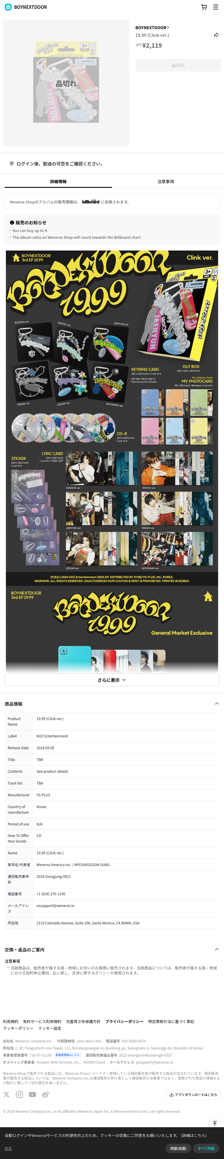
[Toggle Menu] (216, 7)
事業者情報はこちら (68, 1055)
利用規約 (10, 1021)
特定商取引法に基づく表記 (171, 1021)
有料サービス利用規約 (42, 1021)
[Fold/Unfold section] (112, 703)
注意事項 (165, 181)
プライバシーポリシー (124, 1021)
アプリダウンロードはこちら (193, 1094)
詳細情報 (58, 181)
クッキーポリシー (18, 1028)
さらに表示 (112, 680)
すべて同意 (206, 1148)
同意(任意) (178, 1148)
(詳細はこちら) (193, 1135)
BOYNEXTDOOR (150, 27)
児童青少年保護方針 (83, 1021)
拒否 (8, 1148)
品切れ (178, 65)
